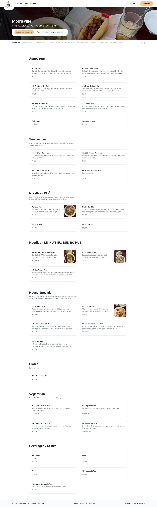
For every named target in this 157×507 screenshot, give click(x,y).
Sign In (132, 3)
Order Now (146, 3)
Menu (26, 3)
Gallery (33, 3)
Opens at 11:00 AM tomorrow (24, 32)
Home (19, 3)
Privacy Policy (79, 503)
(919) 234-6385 (42, 26)
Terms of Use (90, 503)
